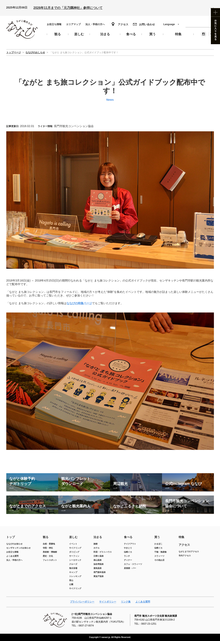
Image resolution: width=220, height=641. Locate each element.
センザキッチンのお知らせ (18, 548)
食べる (128, 537)
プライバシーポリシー (82, 601)
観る (45, 537)
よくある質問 (12, 556)
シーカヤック (75, 560)
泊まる (97, 537)
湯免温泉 (97, 568)
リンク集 (126, 601)
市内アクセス (185, 555)
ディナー (128, 560)
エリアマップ (73, 24)
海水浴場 (73, 568)
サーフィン (74, 556)
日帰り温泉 (98, 556)
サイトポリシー (107, 601)
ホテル (96, 548)
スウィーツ (159, 556)
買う (157, 537)
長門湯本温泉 (99, 572)
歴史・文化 (48, 556)
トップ (10, 537)
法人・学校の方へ (95, 24)
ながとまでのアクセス (189, 551)
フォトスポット (50, 560)
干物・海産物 (160, 552)
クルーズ (73, 564)
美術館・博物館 (50, 552)
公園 (71, 584)
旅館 (95, 544)
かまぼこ (158, 544)
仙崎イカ (128, 552)
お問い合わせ (147, 24)
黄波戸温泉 (98, 576)
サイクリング (75, 548)
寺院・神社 (48, 548)
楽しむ (73, 537)
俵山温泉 (97, 560)
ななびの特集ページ (79, 303)
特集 (181, 537)
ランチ (127, 556)
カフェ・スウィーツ (133, 564)
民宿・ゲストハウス (102, 552)
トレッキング (75, 576)
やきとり (128, 548)
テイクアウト (130, 544)
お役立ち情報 (54, 24)
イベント (73, 544)
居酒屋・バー (130, 568)
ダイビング (74, 552)
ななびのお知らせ (14, 544)
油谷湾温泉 (98, 564)
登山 (71, 580)
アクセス (123, 24)
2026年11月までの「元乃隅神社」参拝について (68, 8)
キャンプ (73, 572)
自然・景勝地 (49, 544)
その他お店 (159, 560)
